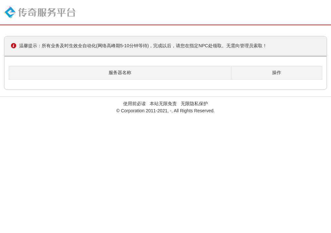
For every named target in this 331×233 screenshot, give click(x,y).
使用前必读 (134, 103)
